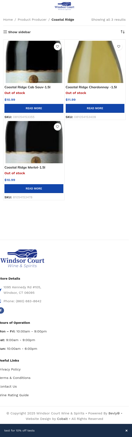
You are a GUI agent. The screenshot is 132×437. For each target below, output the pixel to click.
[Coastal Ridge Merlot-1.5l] (33, 142)
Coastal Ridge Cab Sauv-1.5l (27, 87)
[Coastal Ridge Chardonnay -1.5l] (95, 62)
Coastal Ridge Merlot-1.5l (24, 167)
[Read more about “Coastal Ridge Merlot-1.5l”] (33, 188)
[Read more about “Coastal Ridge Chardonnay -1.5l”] (95, 108)
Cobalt (63, 419)
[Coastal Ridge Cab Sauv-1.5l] (33, 62)
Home (8, 20)
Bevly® (114, 413)
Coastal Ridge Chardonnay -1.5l (91, 87)
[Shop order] (122, 32)
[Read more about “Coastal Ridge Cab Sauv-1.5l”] (33, 108)
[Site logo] (64, 6)
